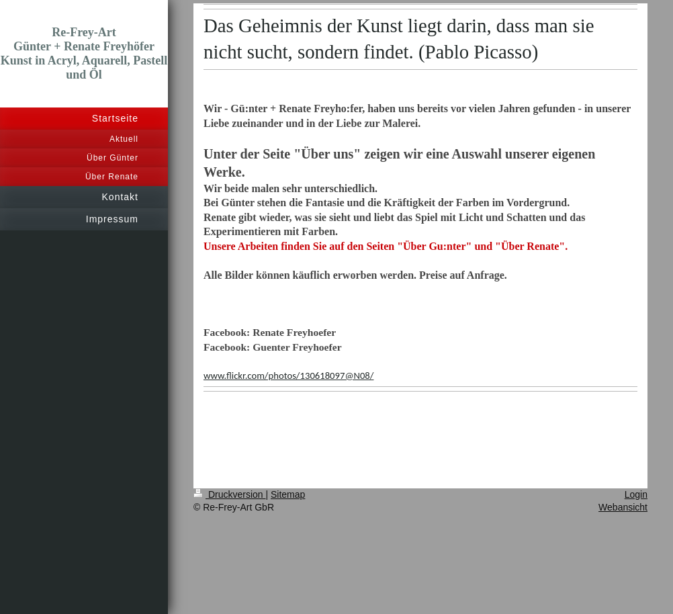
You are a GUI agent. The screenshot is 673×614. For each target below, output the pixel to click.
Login (636, 494)
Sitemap (288, 494)
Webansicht (622, 507)
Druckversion (229, 494)
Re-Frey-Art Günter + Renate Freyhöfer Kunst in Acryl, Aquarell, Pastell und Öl (84, 53)
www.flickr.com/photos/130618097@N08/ (288, 375)
